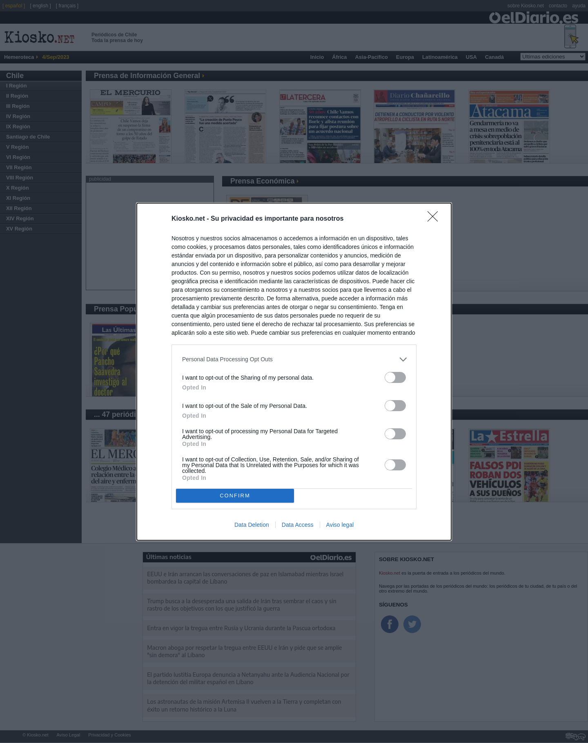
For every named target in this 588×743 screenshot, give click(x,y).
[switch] (395, 377)
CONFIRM (235, 495)
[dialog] (294, 371)
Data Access (298, 524)
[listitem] (294, 359)
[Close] (435, 219)
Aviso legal (340, 524)
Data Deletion (251, 524)
